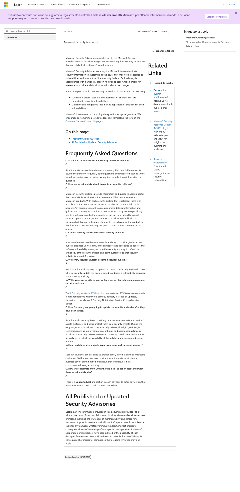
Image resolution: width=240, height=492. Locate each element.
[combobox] (30, 31)
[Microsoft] (6, 4)
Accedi (232, 4)
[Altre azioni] (173, 31)
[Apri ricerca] (224, 5)
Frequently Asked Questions (86, 138)
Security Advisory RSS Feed (86, 293)
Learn (67, 31)
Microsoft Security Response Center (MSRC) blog (163, 124)
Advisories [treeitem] (12, 37)
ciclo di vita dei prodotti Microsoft (113, 15)
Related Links (192, 46)
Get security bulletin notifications (160, 94)
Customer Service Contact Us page (83, 121)
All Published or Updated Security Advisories (94, 142)
